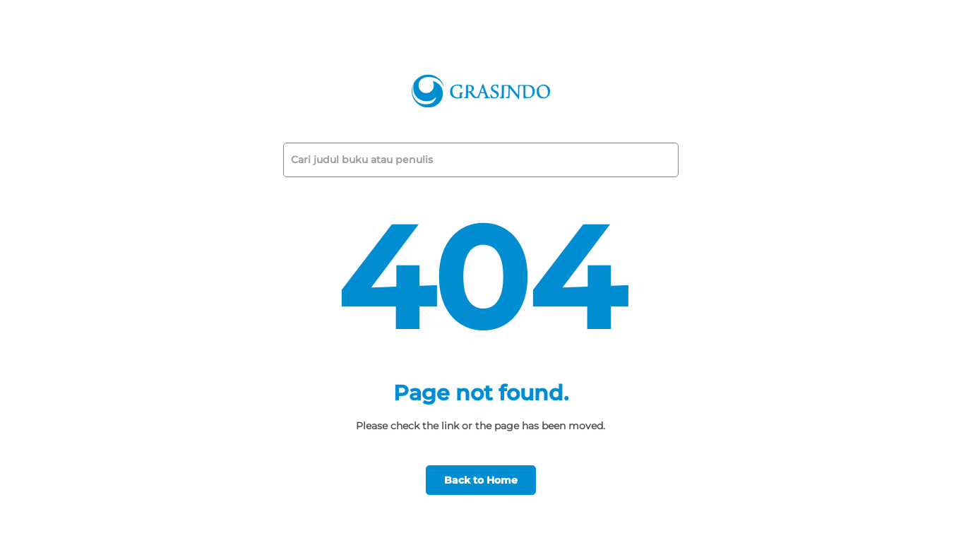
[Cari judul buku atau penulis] (472, 160)
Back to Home (481, 480)
